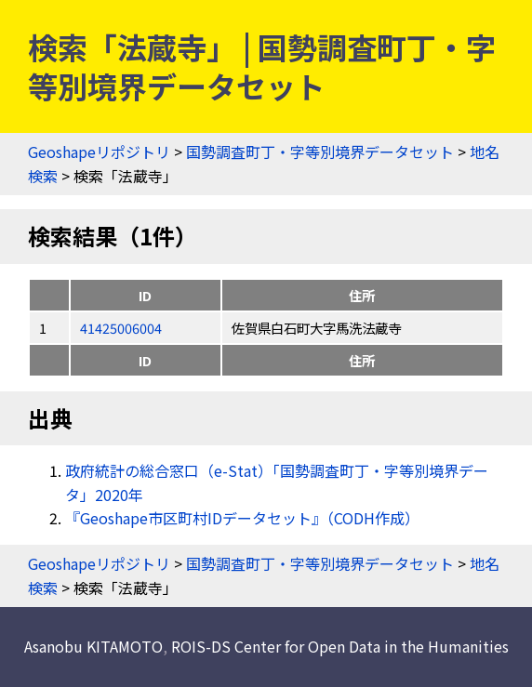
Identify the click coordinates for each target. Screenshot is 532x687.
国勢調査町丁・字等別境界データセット (320, 151)
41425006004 (121, 327)
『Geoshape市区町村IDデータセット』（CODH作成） (242, 518)
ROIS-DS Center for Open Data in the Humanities (340, 646)
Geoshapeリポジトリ (99, 151)
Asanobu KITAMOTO (93, 646)
